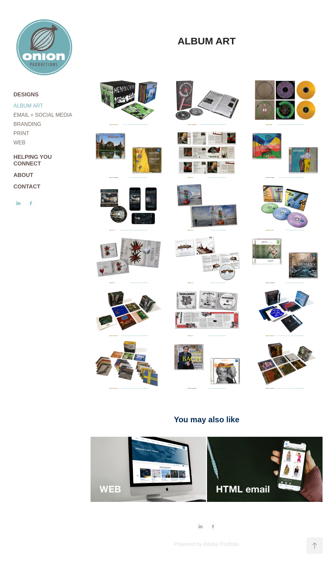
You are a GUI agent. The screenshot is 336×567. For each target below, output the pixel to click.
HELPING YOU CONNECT (32, 160)
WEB (19, 142)
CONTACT (26, 187)
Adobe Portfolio (221, 544)
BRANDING (27, 124)
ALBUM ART (28, 106)
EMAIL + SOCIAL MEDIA (42, 115)
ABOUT (23, 175)
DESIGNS (26, 94)
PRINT (21, 133)
